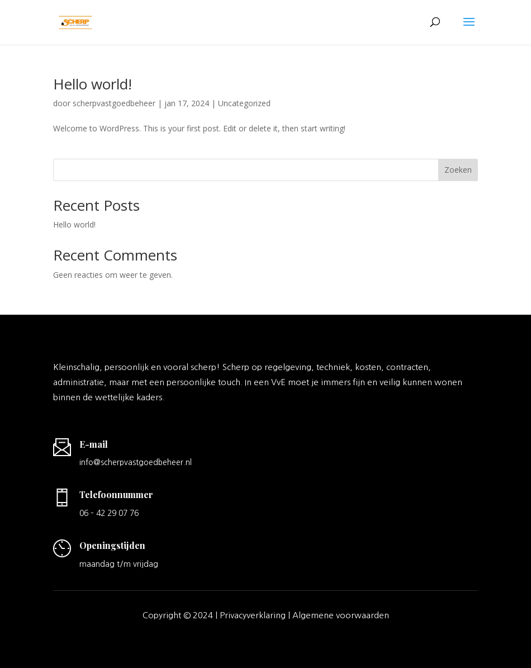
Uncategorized (244, 103)
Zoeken (458, 169)
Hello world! (92, 84)
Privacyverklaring (253, 615)
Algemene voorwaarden (340, 615)
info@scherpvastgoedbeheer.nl (135, 462)
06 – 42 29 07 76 (109, 513)
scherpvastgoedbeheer (114, 103)
